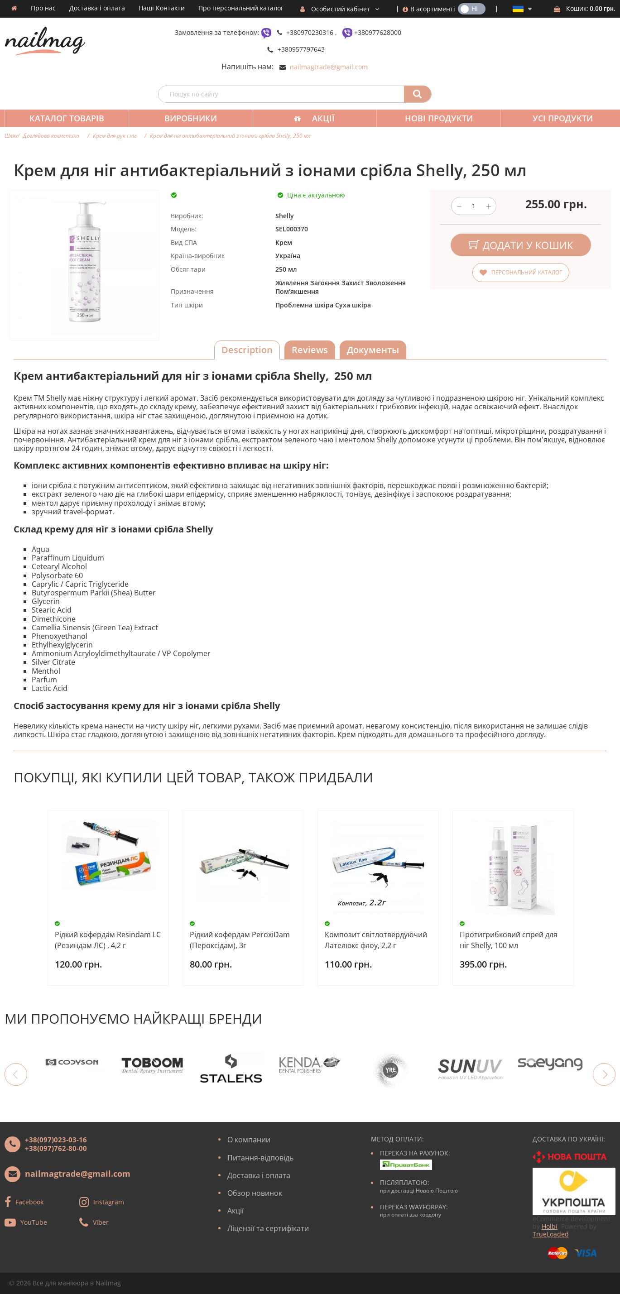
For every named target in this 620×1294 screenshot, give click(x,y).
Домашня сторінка (14, 8)
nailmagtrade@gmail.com (329, 66)
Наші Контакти (162, 8)
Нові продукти (432, 118)
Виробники (188, 118)
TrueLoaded (551, 1234)
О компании (248, 1140)
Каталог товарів (66, 118)
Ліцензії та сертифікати (268, 1228)
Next (604, 1074)
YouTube (33, 1222)
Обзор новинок (254, 1193)
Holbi (550, 1226)
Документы (373, 350)
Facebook (29, 1202)
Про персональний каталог (241, 8)
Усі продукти (554, 118)
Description (247, 350)
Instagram (108, 1202)
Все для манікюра (60, 1283)
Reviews (310, 350)
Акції (319, 118)
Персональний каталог (526, 272)
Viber (101, 1222)
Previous (16, 1074)
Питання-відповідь (260, 1158)
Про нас (43, 8)
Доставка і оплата (97, 8)
